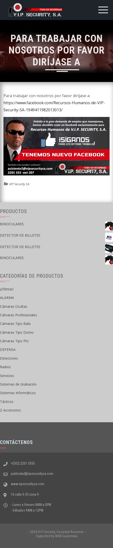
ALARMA (7, 297)
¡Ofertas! (7, 289)
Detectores (9, 358)
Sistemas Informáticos (18, 392)
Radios (5, 367)
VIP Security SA (19, 184)
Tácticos (7, 401)
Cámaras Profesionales (18, 315)
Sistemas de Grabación (18, 384)
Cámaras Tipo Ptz (14, 341)
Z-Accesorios (10, 410)
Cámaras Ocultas (13, 306)
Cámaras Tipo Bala (15, 323)
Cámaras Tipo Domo (17, 332)
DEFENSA (7, 349)
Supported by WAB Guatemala (56, 536)
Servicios (7, 375)
